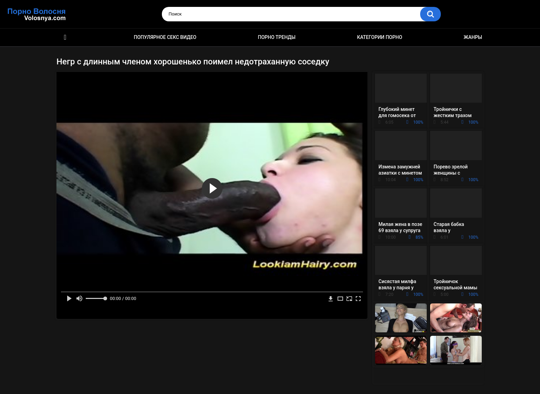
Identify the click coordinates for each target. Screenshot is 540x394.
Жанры (473, 37)
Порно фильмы (65, 37)
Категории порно (379, 37)
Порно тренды (276, 37)
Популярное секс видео (165, 37)
